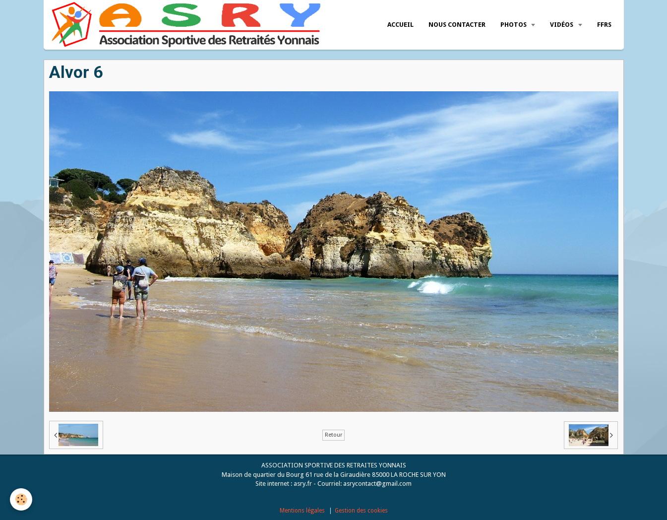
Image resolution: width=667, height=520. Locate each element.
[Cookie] (21, 499)
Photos (514, 24)
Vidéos (562, 24)
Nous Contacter (456, 24)
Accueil (400, 24)
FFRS (604, 24)
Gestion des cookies (361, 510)
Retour (333, 435)
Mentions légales (302, 510)
